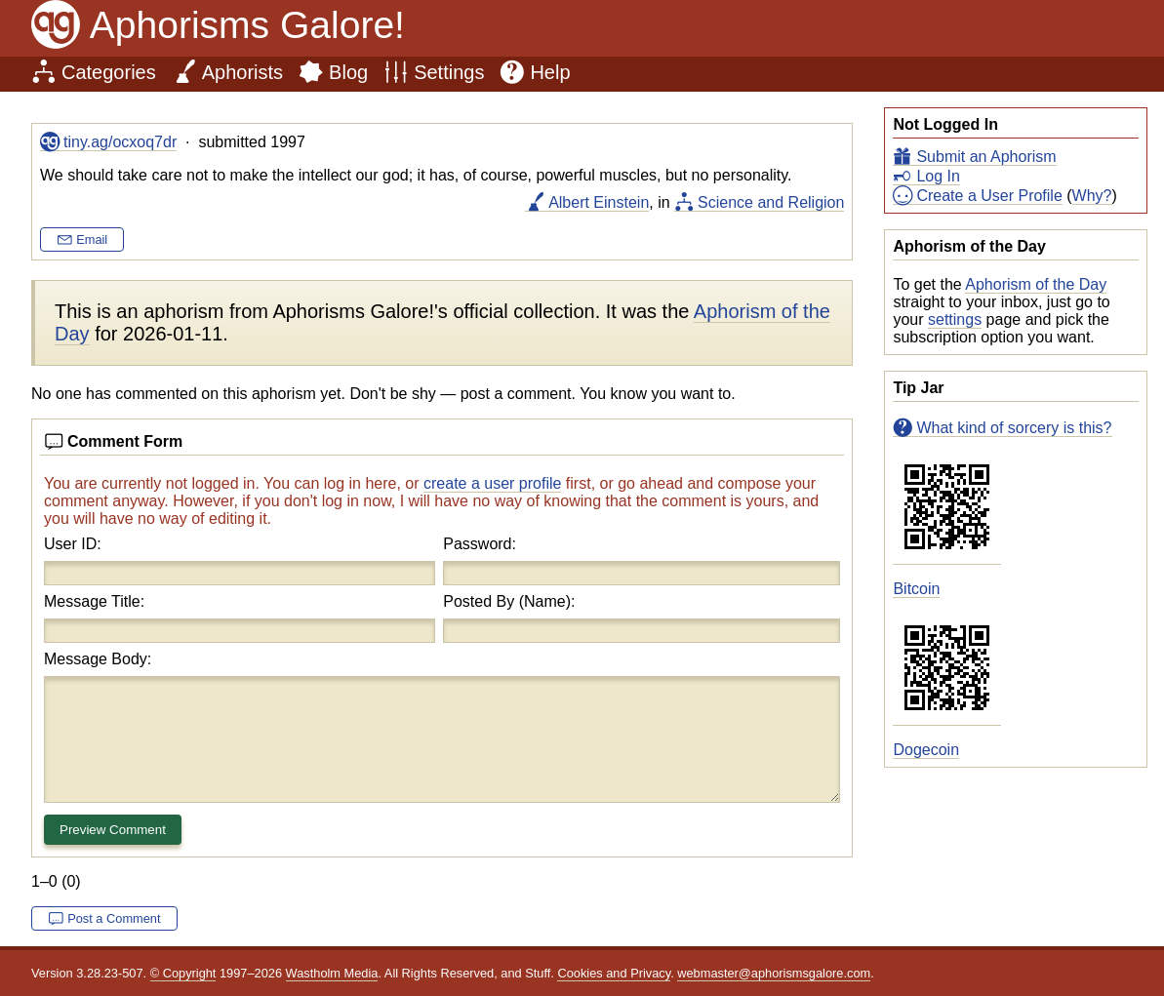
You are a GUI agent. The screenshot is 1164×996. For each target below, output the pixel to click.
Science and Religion (771, 202)
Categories (108, 72)
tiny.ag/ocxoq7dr (120, 142)
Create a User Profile (989, 195)
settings (955, 319)
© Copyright (183, 973)
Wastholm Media (332, 973)
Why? (1092, 195)
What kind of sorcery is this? (1013, 427)
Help (550, 72)
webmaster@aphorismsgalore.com (773, 973)
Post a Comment (113, 918)
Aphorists (242, 72)
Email (91, 239)
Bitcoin (916, 588)
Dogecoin (926, 749)
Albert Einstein (598, 202)
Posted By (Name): (509, 601)
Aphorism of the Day (1035, 284)
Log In (937, 176)
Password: (479, 544)
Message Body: (97, 659)
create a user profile (492, 483)
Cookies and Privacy (613, 973)
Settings (449, 72)
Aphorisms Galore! (247, 25)
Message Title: (94, 601)
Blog (348, 72)
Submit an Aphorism (986, 156)
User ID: (72, 544)
